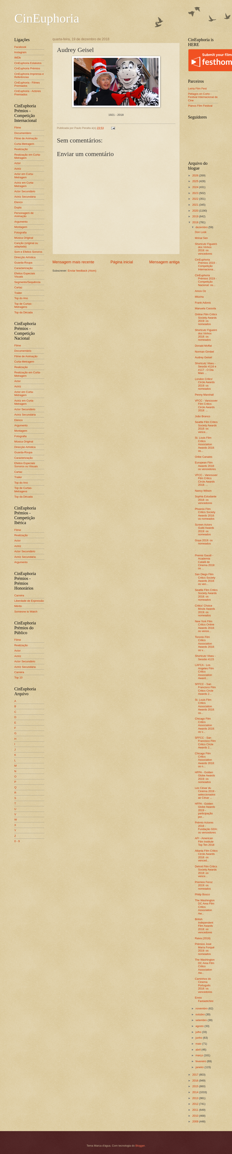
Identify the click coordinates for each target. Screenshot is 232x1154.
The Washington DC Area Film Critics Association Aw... (205, 907)
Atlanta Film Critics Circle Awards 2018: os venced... (206, 855)
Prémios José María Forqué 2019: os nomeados (204, 948)
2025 (195, 181)
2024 (195, 187)
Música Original (23, 237)
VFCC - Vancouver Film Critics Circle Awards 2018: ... (206, 405)
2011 (195, 1109)
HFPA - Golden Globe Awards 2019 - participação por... (205, 810)
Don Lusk (200, 232)
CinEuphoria (46, 18)
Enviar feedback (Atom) (82, 270)
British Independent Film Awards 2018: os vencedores (204, 926)
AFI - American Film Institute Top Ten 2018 (204, 841)
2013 (195, 1098)
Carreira (19, 595)
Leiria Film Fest (197, 88)
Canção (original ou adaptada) (26, 244)
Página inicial (121, 262)
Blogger (140, 1145)
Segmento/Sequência (27, 282)
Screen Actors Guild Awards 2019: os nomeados (204, 529)
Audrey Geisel (203, 357)
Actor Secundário (24, 191)
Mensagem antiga (164, 262)
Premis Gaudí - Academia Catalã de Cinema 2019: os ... (205, 562)
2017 (195, 1074)
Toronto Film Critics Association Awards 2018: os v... (205, 643)
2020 (195, 210)
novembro (202, 1008)
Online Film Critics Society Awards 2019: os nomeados (206, 319)
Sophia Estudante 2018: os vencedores (206, 500)
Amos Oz (200, 291)
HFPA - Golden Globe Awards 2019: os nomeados (205, 777)
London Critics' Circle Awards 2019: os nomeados (205, 383)
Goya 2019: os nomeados (204, 542)
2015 (195, 1086)
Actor (17, 163)
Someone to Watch (26, 611)
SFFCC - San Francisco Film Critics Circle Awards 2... (205, 688)
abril (198, 1049)
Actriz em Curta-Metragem (24, 184)
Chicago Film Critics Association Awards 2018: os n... (205, 760)
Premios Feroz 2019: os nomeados (204, 885)
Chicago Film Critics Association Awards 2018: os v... (205, 725)
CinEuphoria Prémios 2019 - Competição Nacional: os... (206, 280)
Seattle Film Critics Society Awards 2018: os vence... (206, 426)
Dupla (18, 207)
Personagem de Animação (24, 214)
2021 (195, 204)
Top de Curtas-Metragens (23, 305)
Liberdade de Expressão (29, 600)
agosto (200, 1026)
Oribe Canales (203, 456)
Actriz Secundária (25, 196)
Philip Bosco (202, 894)
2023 (195, 193)
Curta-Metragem (24, 143)
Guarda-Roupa (23, 262)
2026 (195, 175)
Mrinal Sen (201, 238)
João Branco (202, 416)
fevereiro (201, 1061)
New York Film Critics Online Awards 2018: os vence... (205, 626)
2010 (195, 1115)
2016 (195, 1080)
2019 (195, 216)
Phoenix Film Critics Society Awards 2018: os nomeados (205, 513)
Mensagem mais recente (73, 262)
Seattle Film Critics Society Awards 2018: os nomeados (206, 594)
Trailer (18, 292)
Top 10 (18, 677)
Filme (17, 127)
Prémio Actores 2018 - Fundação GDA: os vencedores (206, 827)
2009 (195, 1121)
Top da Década (23, 312)
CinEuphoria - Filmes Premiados (27, 84)
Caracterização (23, 268)
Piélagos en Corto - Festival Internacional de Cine (203, 97)
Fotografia (20, 232)
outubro (201, 1014)
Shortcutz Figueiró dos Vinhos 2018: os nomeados (206, 334)
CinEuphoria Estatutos (28, 63)
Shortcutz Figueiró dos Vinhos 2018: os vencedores (206, 248)
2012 (195, 1103)
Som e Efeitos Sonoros (28, 251)
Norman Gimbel (204, 351)
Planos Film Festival (200, 105)
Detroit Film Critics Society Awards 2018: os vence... (206, 871)
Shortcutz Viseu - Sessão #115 (205, 657)
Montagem (20, 227)
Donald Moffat (203, 345)
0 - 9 (17, 841)
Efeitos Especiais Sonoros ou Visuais (26, 465)
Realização (21, 149)
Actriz (17, 168)
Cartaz (18, 287)
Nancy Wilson (203, 490)
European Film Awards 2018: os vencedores (205, 466)
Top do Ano (21, 298)
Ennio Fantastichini (204, 999)
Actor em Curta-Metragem (24, 175)
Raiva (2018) (203, 938)
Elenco (18, 202)
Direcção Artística (25, 257)
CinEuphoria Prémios (27, 68)
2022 (195, 198)
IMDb (17, 57)
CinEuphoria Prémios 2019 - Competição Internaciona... (206, 264)
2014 (195, 1092)
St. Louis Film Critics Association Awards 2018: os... (205, 444)
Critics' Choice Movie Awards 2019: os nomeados (205, 610)
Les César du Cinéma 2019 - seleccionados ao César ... (205, 792)
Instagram (20, 52)
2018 (195, 222)
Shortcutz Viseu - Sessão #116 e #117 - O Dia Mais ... (205, 368)
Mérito (18, 606)
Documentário (22, 133)
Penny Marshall (204, 394)
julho (199, 1032)
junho (199, 1037)
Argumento (21, 221)
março (200, 1055)
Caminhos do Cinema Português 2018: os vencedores (203, 985)
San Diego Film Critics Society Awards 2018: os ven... (205, 579)
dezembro (202, 227)
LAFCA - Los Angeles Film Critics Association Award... (204, 671)
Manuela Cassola (205, 308)
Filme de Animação (26, 138)
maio (199, 1043)
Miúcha (199, 296)
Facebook (20, 47)
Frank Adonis (203, 302)
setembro (202, 1020)
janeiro (200, 1067)
